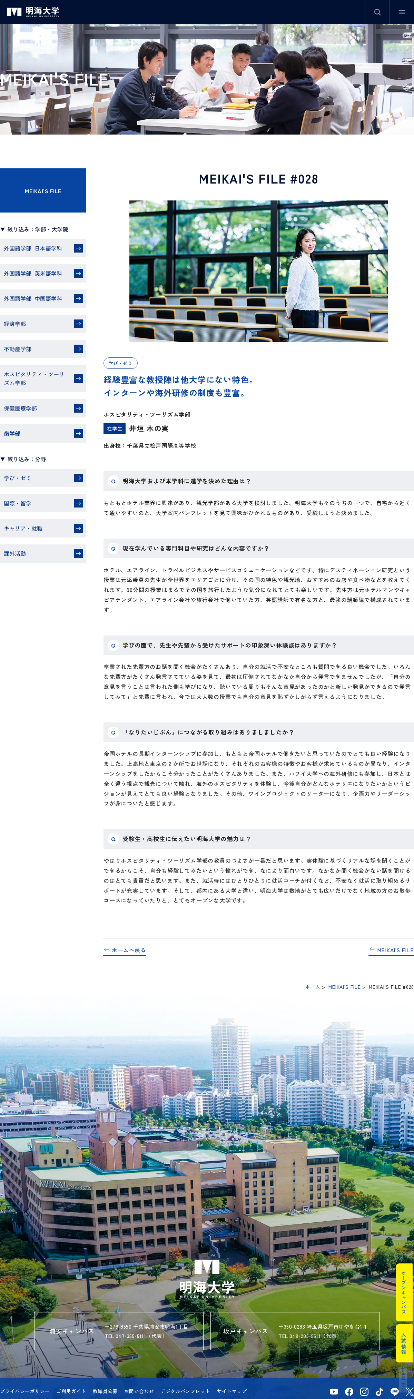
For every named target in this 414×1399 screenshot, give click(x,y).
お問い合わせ (139, 1391)
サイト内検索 (377, 12)
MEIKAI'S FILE (43, 191)
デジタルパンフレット (185, 1391)
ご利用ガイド (71, 1391)
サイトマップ (232, 1391)
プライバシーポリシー (25, 1391)
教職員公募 (105, 1391)
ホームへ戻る (129, 950)
